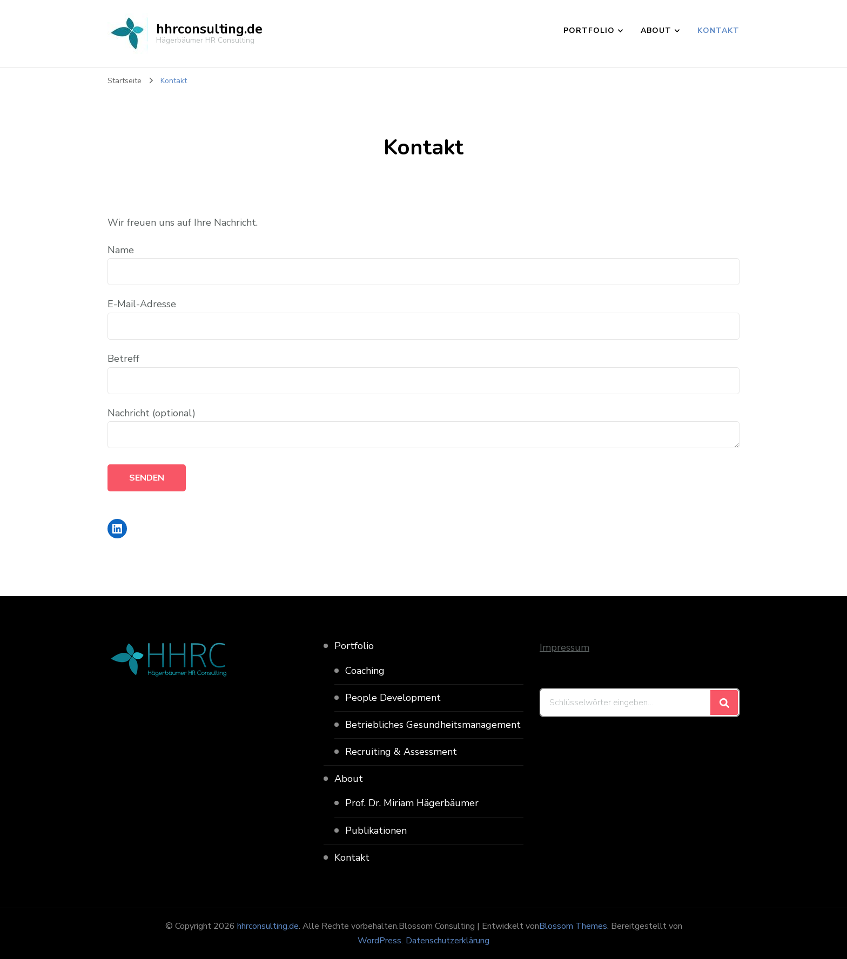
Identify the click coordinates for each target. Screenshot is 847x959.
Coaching (365, 670)
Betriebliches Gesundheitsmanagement (433, 724)
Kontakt (718, 30)
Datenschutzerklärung (447, 941)
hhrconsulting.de (209, 29)
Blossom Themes (573, 926)
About (656, 30)
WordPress (379, 941)
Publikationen (376, 830)
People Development (393, 697)
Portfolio (589, 30)
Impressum (564, 647)
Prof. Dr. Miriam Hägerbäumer (412, 802)
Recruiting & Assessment (401, 751)
